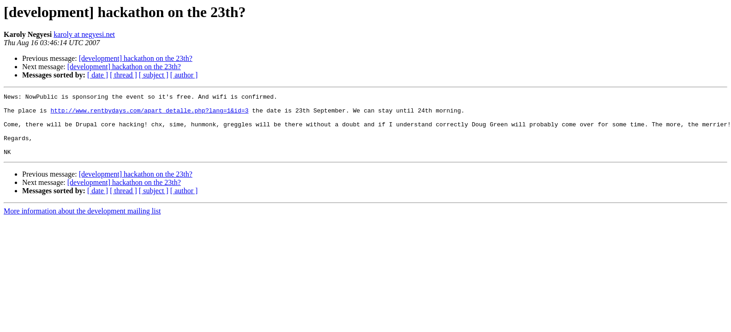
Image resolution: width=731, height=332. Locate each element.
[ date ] (97, 75)
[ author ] (184, 75)
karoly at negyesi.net (84, 34)
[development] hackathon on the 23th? (135, 58)
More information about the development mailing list (82, 223)
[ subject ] (153, 75)
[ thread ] (123, 75)
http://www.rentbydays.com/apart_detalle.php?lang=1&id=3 (149, 114)
